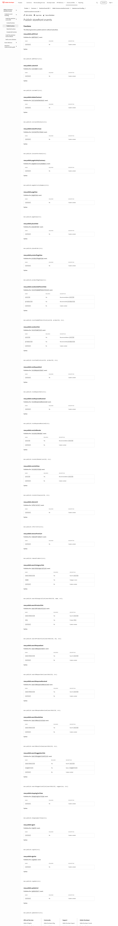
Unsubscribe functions (12, 32)
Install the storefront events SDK (11, 19)
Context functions (11, 23)
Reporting (80, 2)
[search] (97, 3)
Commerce (29, 2)
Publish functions (11, 26)
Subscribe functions (11, 29)
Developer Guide (51, 2)
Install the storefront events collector (10, 35)
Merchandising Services (39, 2)
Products (20, 2)
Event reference (11, 42)
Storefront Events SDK (44, 8)
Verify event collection (11, 39)
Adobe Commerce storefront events (10, 10)
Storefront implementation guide (11, 46)
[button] (28, 15)
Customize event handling (11, 14)
